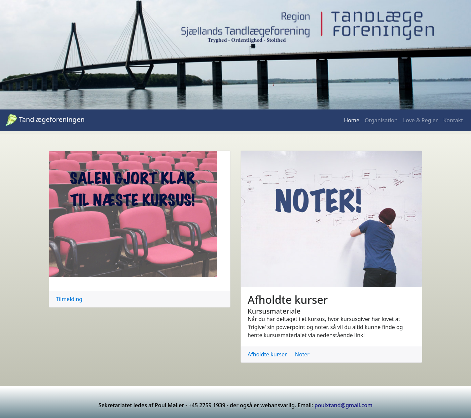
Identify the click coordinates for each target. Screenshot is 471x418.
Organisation (381, 120)
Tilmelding (69, 299)
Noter (302, 354)
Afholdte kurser (267, 354)
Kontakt (453, 120)
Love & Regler (420, 120)
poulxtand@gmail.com (343, 405)
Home (352, 120)
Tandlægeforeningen (45, 120)
